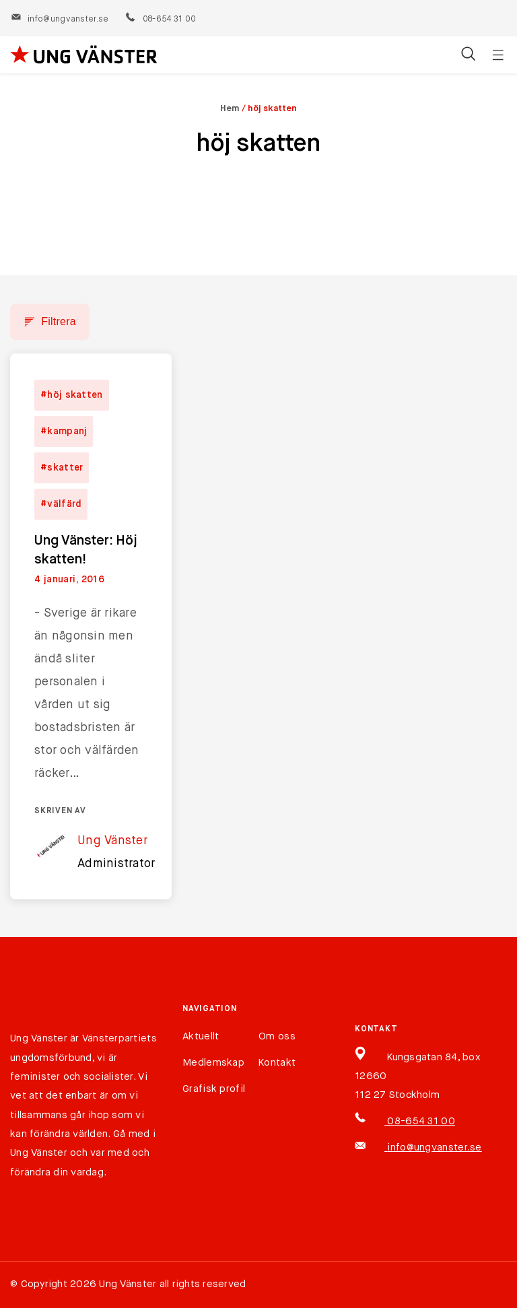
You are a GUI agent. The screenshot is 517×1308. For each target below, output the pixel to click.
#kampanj (63, 431)
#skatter (61, 468)
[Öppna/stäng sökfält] (468, 55)
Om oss (277, 1036)
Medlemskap (213, 1063)
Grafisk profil (213, 1089)
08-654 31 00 (160, 19)
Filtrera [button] (58, 321)
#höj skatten (71, 395)
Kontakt (277, 1063)
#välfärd (60, 504)
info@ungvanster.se (59, 19)
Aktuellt (200, 1036)
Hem (230, 108)
